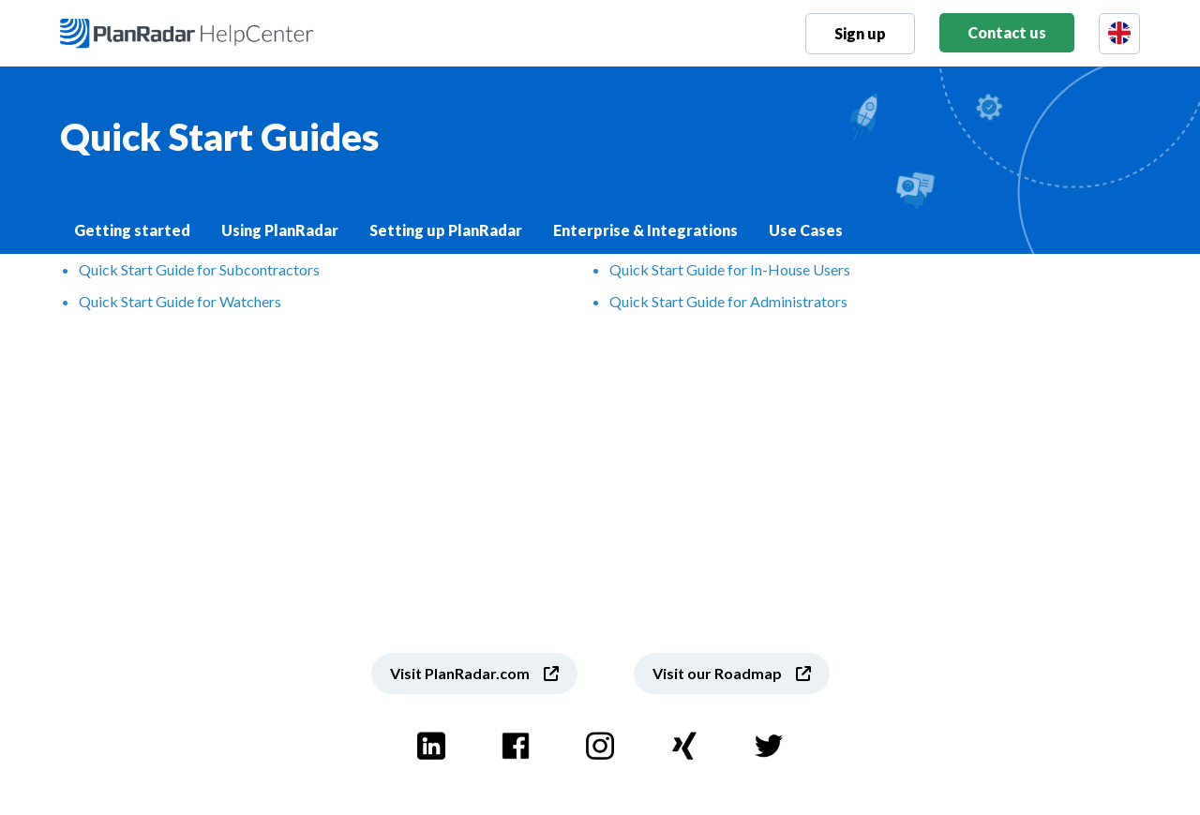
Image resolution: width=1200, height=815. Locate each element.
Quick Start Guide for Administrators (728, 301)
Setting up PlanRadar (445, 230)
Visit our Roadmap (717, 673)
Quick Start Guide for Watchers (180, 301)
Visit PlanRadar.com (460, 673)
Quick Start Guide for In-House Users (729, 269)
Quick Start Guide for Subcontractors (199, 269)
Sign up (860, 33)
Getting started (132, 230)
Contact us (1007, 32)
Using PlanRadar (279, 230)
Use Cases (806, 230)
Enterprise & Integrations (645, 230)
